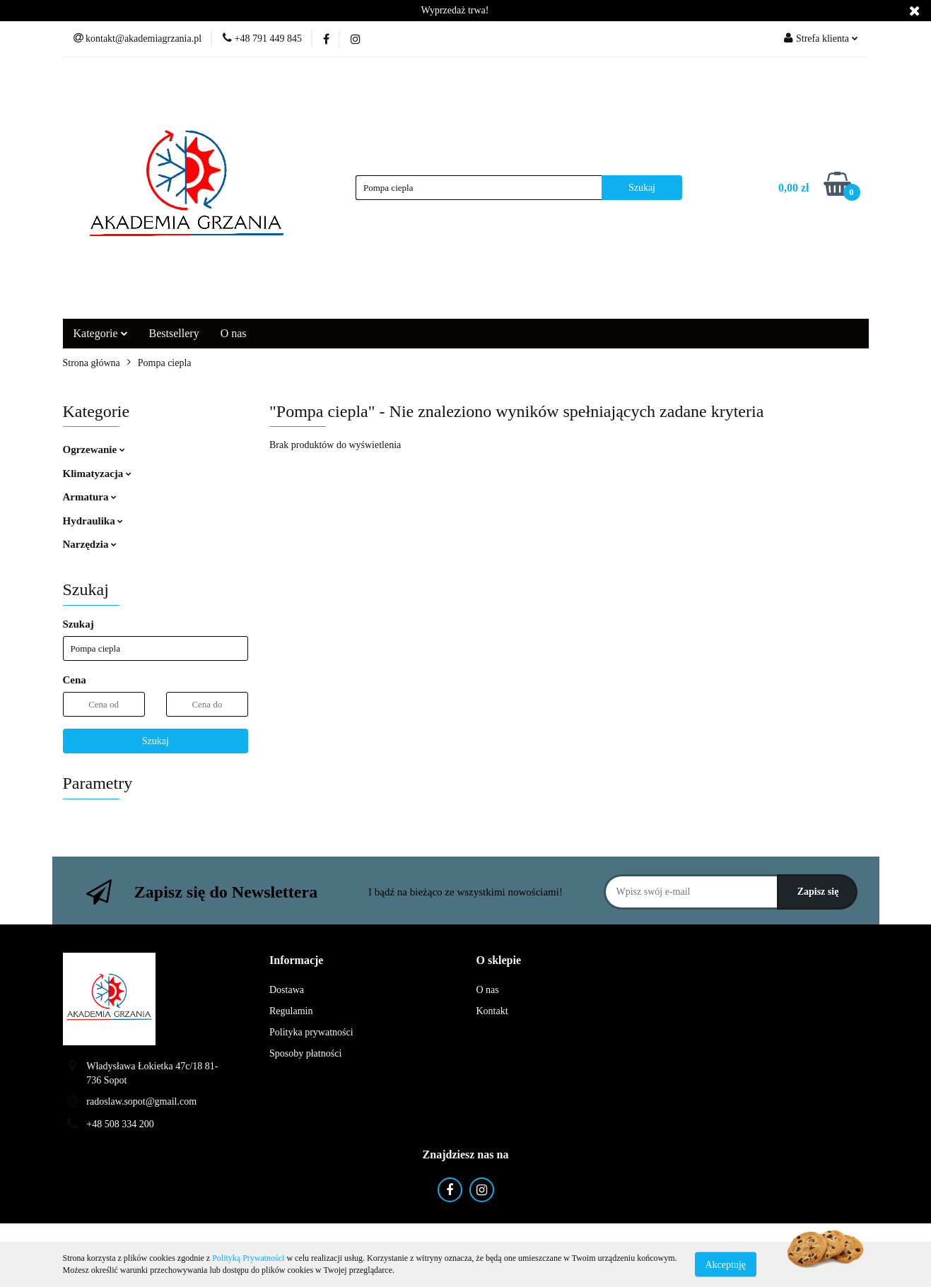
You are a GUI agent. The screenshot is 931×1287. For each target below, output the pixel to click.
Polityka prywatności (311, 1032)
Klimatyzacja (97, 473)
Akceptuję (725, 1264)
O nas (234, 333)
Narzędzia (90, 544)
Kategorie (101, 333)
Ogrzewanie (94, 449)
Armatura (90, 497)
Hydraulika (93, 521)
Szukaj (155, 741)
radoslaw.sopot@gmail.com (141, 1101)
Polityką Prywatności (248, 1258)
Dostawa (286, 990)
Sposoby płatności (305, 1053)
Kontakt (492, 1011)
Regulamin (290, 1011)
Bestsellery (174, 333)
